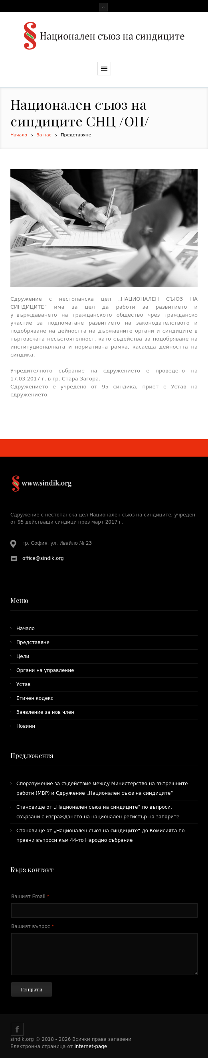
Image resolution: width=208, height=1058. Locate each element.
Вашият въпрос (32, 926)
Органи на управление (45, 670)
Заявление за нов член (45, 712)
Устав (23, 684)
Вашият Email (30, 896)
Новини (25, 726)
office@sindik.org (43, 558)
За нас (44, 135)
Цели (22, 656)
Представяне (33, 642)
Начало (18, 135)
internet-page (90, 1046)
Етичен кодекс (34, 698)
